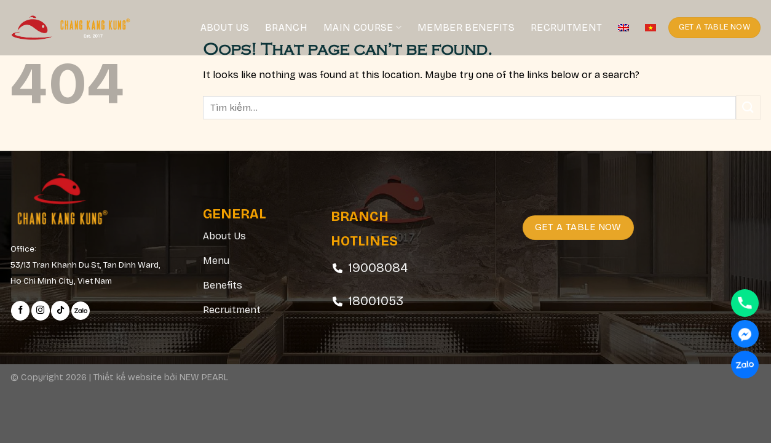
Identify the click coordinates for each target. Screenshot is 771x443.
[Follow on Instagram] (40, 311)
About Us (225, 27)
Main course (362, 28)
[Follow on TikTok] (60, 311)
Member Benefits (466, 27)
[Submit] (748, 107)
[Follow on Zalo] (80, 310)
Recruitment (567, 27)
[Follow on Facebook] (20, 311)
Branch (286, 27)
